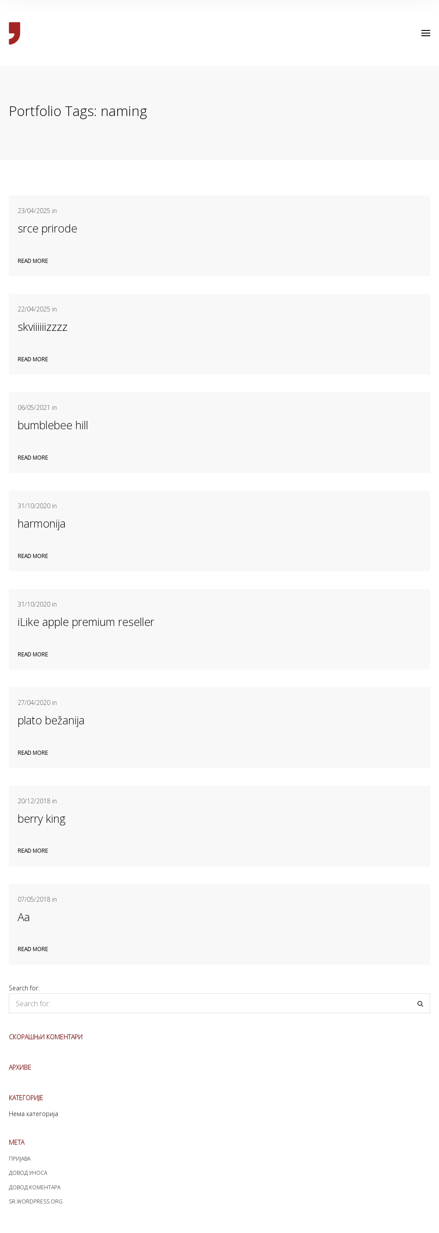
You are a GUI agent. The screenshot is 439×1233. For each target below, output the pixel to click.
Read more (33, 261)
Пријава (19, 1158)
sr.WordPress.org (36, 1201)
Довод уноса (28, 1173)
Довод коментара (34, 1187)
